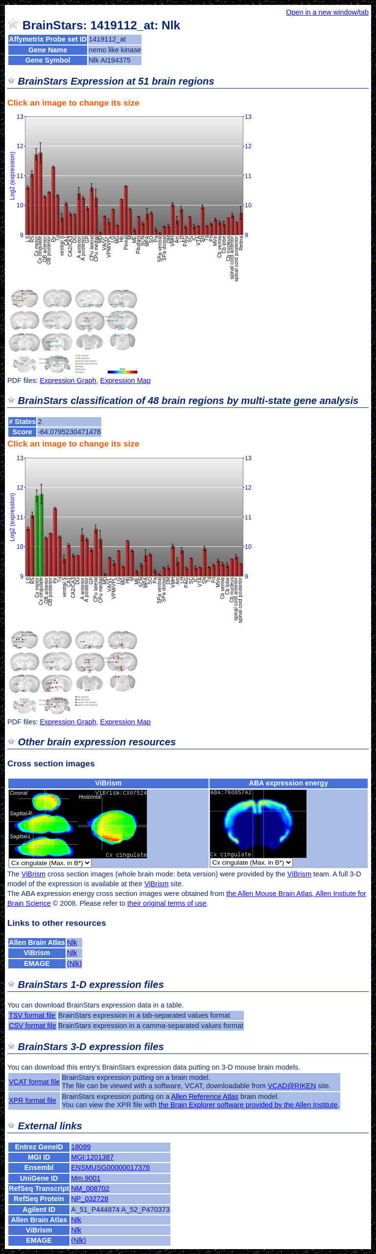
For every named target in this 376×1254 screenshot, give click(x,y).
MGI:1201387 (92, 1157)
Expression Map (125, 380)
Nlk (72, 942)
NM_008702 (90, 1188)
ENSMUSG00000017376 (110, 1167)
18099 (81, 1147)
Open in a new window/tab (327, 12)
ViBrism (108, 783)
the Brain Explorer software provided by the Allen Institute (248, 1105)
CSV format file (32, 1026)
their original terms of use (167, 903)
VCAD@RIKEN (292, 1086)
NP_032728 (89, 1199)
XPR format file (32, 1100)
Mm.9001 (85, 1178)
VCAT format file (34, 1082)
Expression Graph (68, 380)
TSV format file (32, 1015)
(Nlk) (74, 963)
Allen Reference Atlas (204, 1096)
